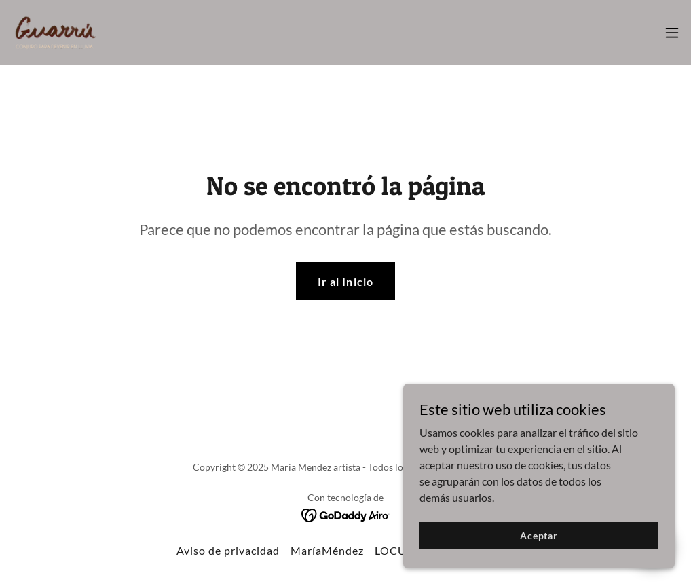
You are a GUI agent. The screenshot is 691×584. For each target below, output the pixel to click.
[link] (56, 32)
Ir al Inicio (345, 281)
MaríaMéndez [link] (327, 550)
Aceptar (539, 535)
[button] (672, 32)
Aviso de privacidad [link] (228, 550)
